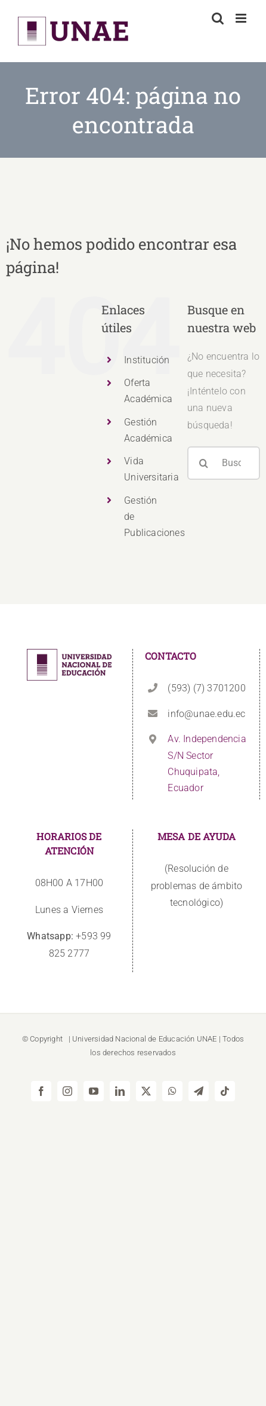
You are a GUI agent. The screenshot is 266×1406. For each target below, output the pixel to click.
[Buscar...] (223, 463)
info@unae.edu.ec (206, 713)
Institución (146, 360)
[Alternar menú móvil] (242, 18)
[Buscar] (204, 463)
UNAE (207, 1038)
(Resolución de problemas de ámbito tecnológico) (197, 886)
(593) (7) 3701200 (206, 688)
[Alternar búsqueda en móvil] (218, 18)
